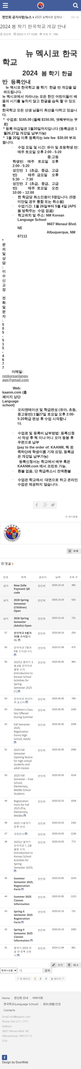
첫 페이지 (23, 978)
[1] (15, 691)
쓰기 (57, 965)
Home (6, 998)
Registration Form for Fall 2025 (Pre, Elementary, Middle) (21, 808)
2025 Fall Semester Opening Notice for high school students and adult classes (23, 759)
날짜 (57, 577)
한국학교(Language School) (21, 1004)
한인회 (7, 34)
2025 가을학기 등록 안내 (22, 825)
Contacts (9, 1010)
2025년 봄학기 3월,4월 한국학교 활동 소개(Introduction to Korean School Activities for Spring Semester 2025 (23, 675)
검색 (47, 970)
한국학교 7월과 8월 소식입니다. (23, 649)
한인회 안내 (21, 998)
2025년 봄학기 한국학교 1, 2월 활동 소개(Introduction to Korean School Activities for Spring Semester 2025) (23, 854)
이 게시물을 (71, 516)
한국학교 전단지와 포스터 (23, 700)
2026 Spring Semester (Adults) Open (23, 621)
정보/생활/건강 (52, 1004)
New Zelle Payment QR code (22, 589)
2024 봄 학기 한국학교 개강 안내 (33, 26)
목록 (72, 551)
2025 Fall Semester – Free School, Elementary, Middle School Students (23, 785)
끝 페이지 (57, 978)
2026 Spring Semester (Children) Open (21, 605)
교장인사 (19, 834)
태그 (72, 965)
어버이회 (37, 998)
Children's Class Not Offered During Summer (23, 713)
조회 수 (73, 577)
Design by (15, 1062)
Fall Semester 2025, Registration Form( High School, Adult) (22, 732)
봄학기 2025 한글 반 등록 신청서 (23, 951)
